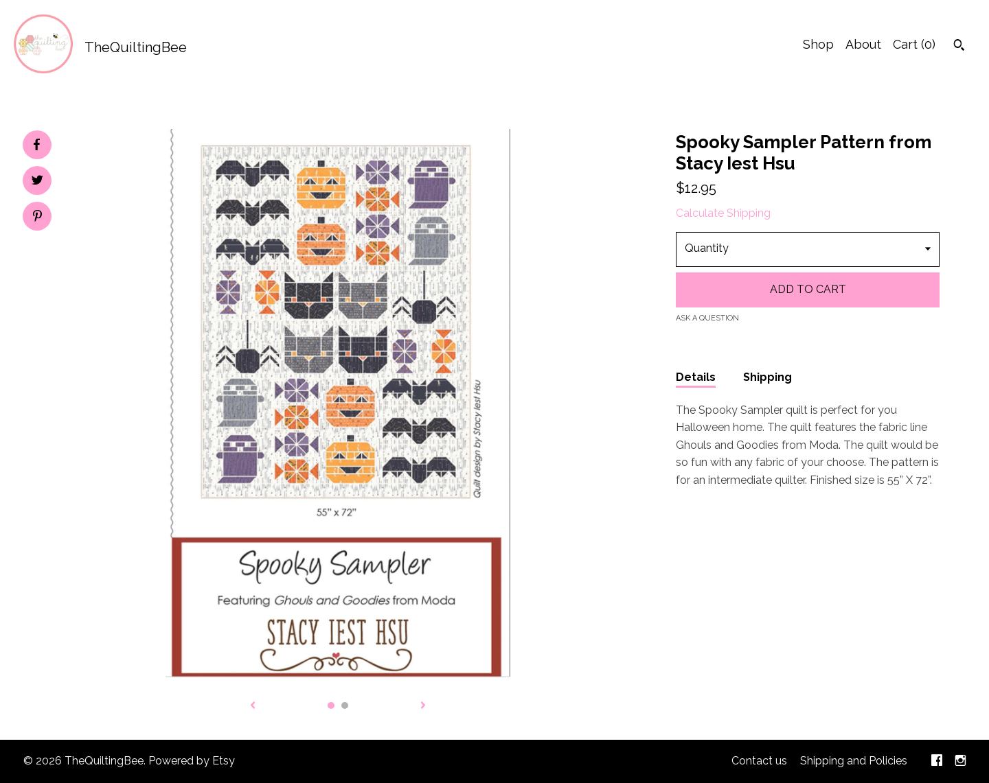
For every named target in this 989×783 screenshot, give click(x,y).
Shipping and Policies (853, 760)
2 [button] (344, 705)
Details (696, 377)
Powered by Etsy (191, 760)
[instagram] (960, 761)
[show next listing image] (423, 706)
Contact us (759, 760)
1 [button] (331, 705)
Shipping (767, 377)
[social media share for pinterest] (37, 217)
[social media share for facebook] (36, 144)
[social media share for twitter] (37, 182)
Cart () (914, 44)
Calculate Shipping (723, 213)
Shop (818, 44)
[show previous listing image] (252, 706)
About (863, 44)
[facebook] (936, 761)
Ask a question (707, 318)
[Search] (959, 46)
